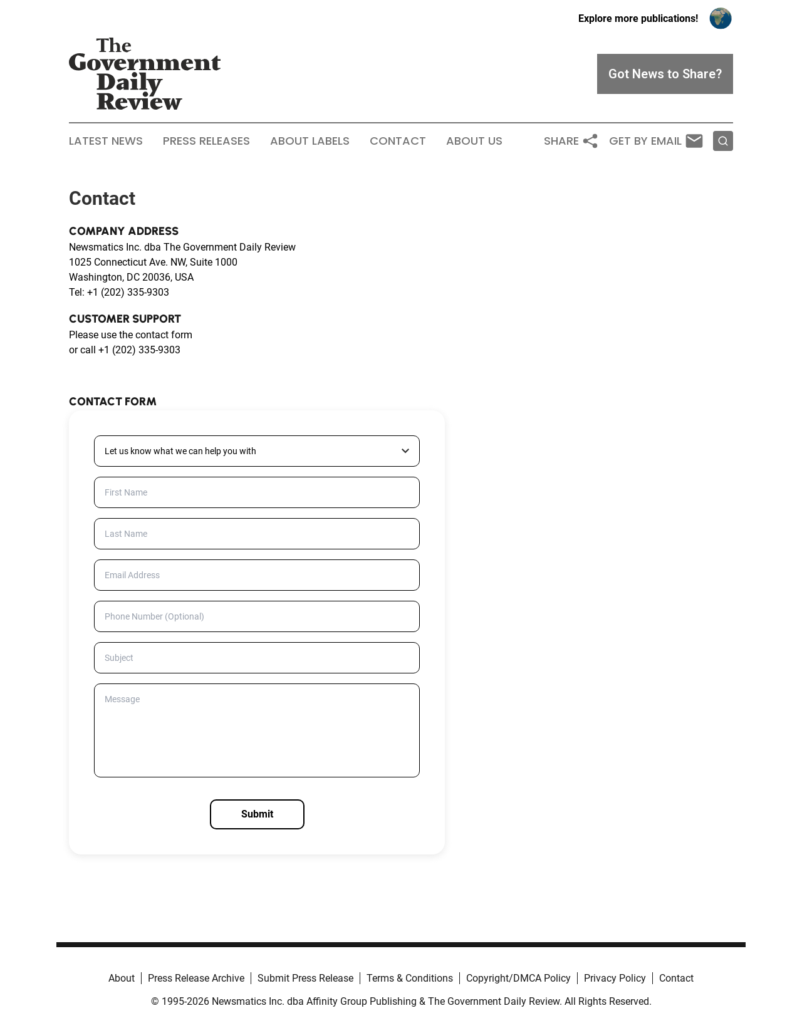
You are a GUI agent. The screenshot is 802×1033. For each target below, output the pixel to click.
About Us (474, 141)
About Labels (310, 141)
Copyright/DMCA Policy (518, 978)
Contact (398, 141)
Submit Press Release (305, 978)
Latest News (106, 141)
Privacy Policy (615, 978)
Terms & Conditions (410, 978)
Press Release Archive (196, 978)
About (121, 978)
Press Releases (206, 141)
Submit (257, 814)
